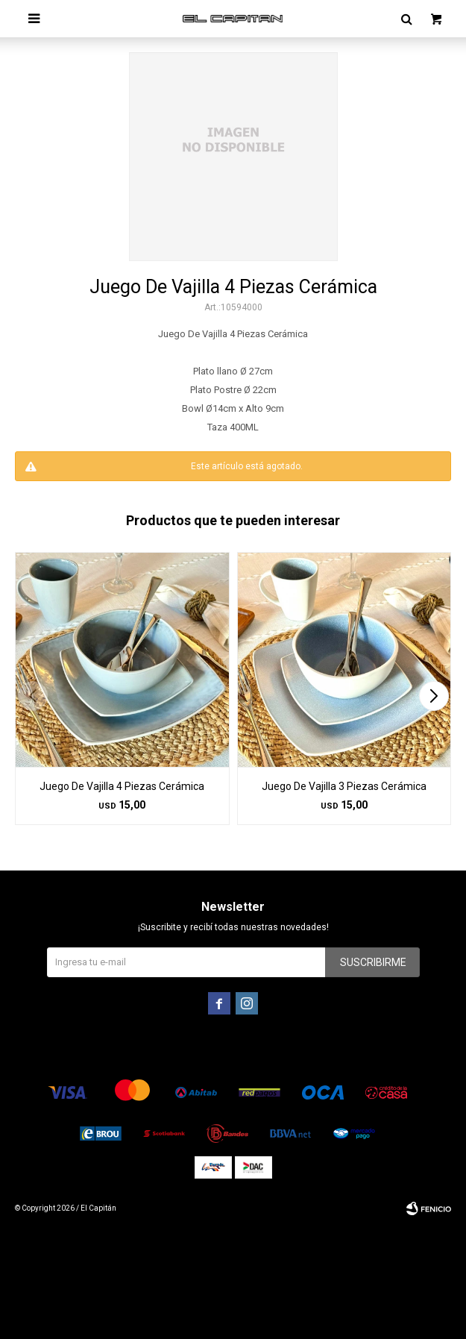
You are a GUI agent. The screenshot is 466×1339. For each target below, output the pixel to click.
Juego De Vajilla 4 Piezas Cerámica (122, 786)
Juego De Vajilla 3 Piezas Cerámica (344, 786)
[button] (434, 696)
